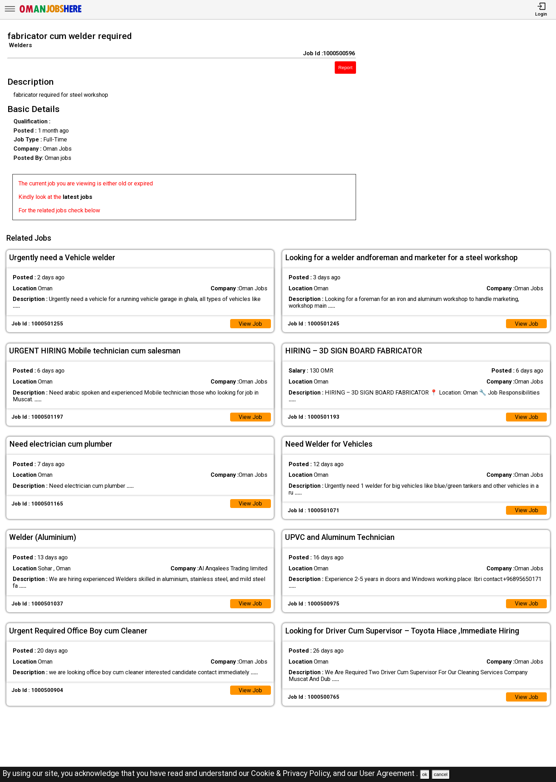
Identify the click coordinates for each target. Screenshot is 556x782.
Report (345, 67)
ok (424, 774)
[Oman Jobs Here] (51, 12)
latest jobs (77, 197)
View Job (250, 322)
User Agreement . (389, 773)
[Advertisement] (463, 128)
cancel (440, 774)
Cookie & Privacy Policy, (292, 773)
